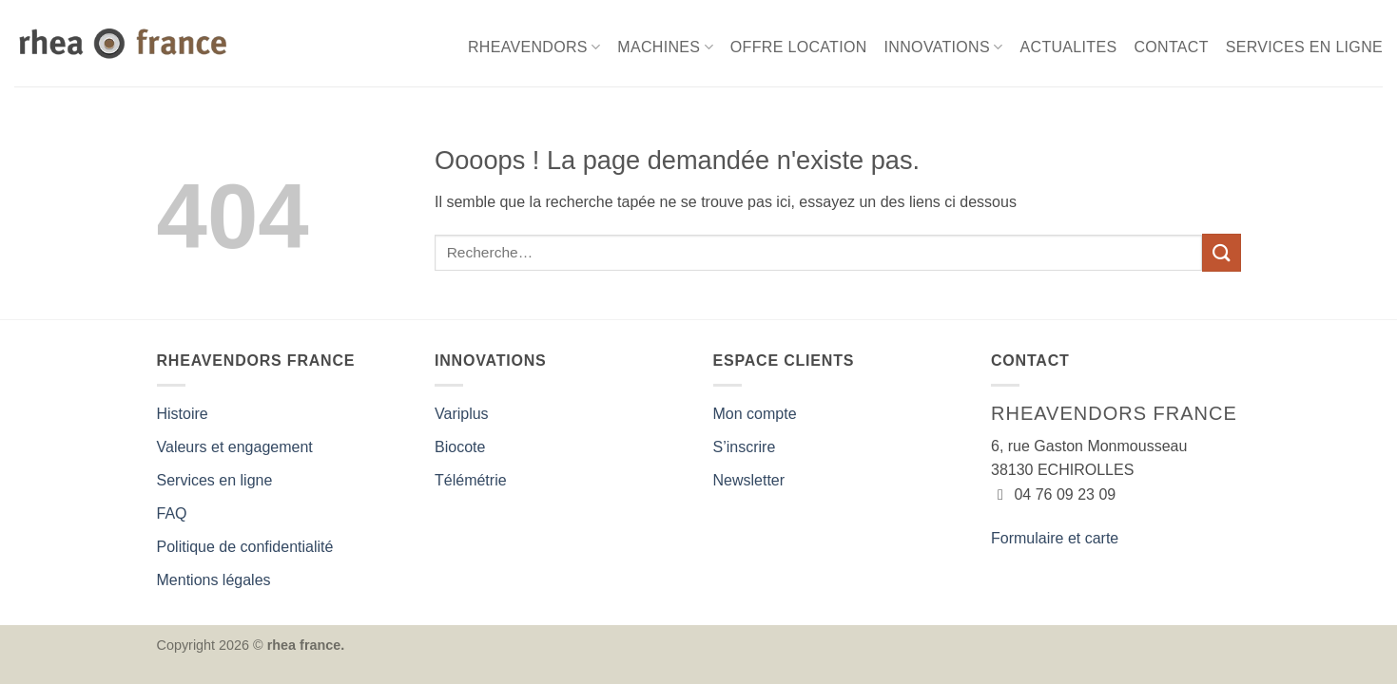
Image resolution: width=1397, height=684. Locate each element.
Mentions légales (214, 580)
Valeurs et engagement (235, 447)
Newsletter (749, 480)
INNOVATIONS (943, 47)
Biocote (460, 447)
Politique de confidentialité (245, 547)
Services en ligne (215, 480)
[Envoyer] (1221, 252)
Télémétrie (471, 480)
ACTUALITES (1068, 47)
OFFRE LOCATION (798, 47)
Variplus (462, 414)
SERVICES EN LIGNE (1304, 47)
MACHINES (665, 47)
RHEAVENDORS (534, 47)
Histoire (182, 414)
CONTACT (1171, 47)
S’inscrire (744, 447)
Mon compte (755, 414)
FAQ (172, 513)
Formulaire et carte (1054, 538)
